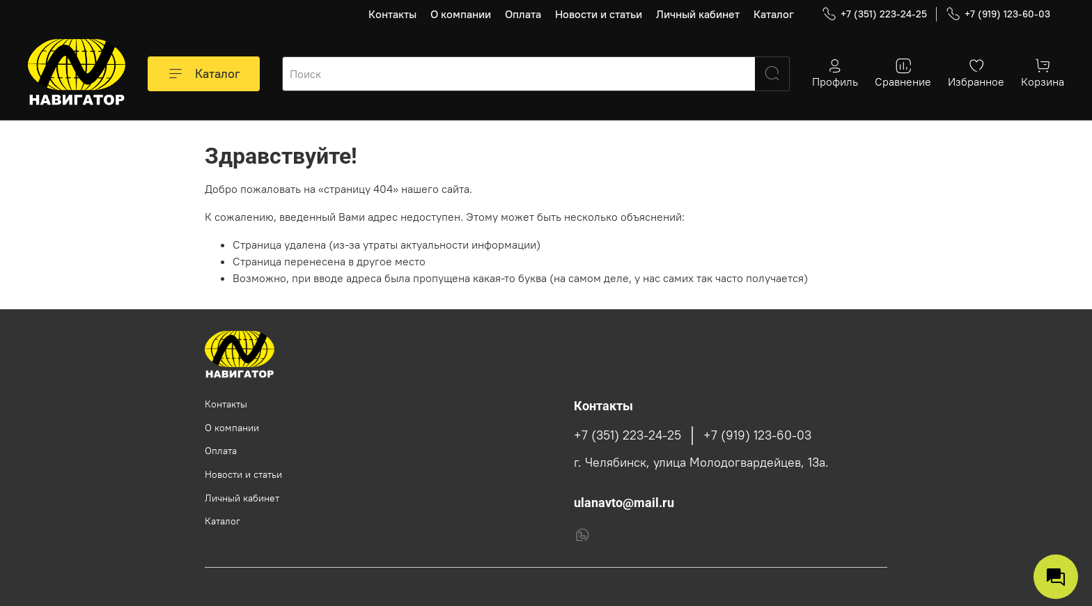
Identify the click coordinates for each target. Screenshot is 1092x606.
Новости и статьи (598, 14)
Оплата (523, 14)
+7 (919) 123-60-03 (998, 14)
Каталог (774, 14)
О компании (460, 14)
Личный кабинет (698, 14)
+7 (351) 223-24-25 (874, 14)
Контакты (392, 14)
